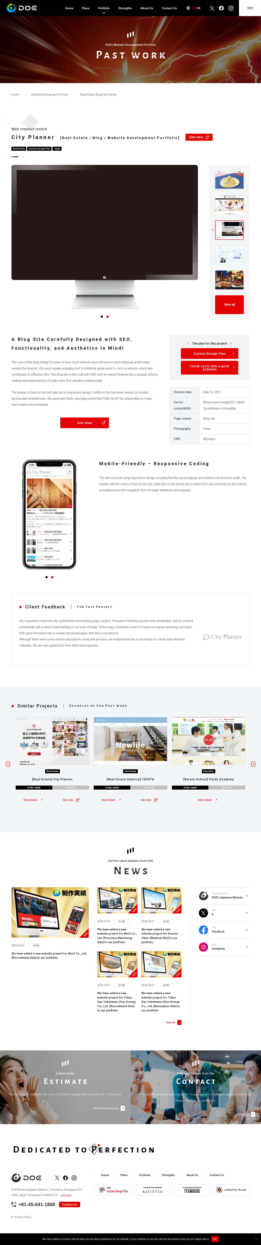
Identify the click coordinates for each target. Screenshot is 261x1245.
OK (215, 1239)
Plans (85, 8)
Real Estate (19, 148)
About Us (147, 8)
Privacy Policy (22, 1217)
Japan (58, 148)
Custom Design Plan (40, 148)
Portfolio (104, 8)
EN (198, 8)
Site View (84, 427)
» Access (66, 1195)
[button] (102, 320)
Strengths (125, 8)
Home (69, 8)
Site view (196, 137)
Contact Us (169, 8)
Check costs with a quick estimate (209, 371)
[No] (256, 1239)
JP (193, 8)
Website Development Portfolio (49, 94)
